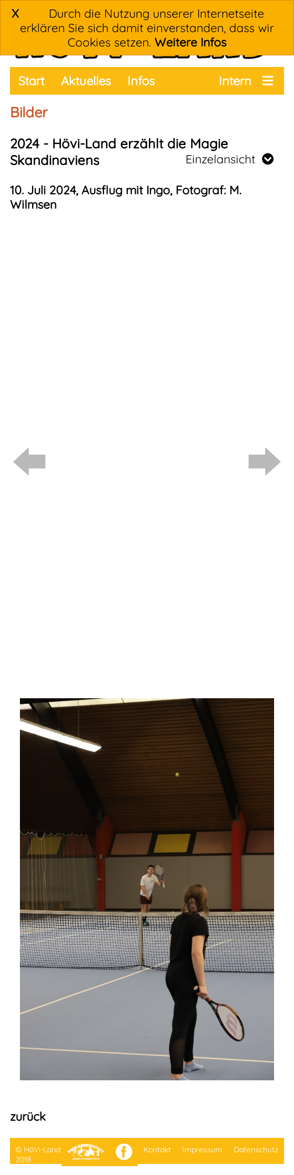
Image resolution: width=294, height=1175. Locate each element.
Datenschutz (256, 1150)
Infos (140, 81)
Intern (235, 81)
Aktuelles (86, 81)
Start (31, 81)
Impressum (202, 1150)
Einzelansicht (229, 159)
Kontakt (157, 1150)
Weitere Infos (190, 42)
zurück (27, 1116)
